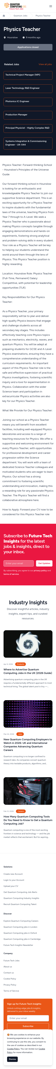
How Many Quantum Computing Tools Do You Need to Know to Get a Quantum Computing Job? (28, 820)
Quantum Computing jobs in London (20, 927)
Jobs (20, 734)
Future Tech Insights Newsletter (18, 945)
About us (8, 966)
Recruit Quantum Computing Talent (20, 904)
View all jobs (45, 64)
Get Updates (44, 563)
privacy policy (40, 570)
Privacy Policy (10, 985)
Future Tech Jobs (12, 960)
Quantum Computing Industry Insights (21, 898)
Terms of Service (11, 991)
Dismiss (12, 1059)
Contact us (9, 972)
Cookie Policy (10, 979)
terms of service (11, 574)
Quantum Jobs (20, 15)
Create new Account (13, 874)
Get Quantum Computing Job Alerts (20, 892)
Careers (21, 811)
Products (20, 664)
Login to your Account (14, 880)
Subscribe (28, 1026)
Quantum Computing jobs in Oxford (20, 933)
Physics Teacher (43, 15)
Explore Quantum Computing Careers (21, 921)
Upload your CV (11, 886)
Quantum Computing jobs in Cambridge (22, 939)
